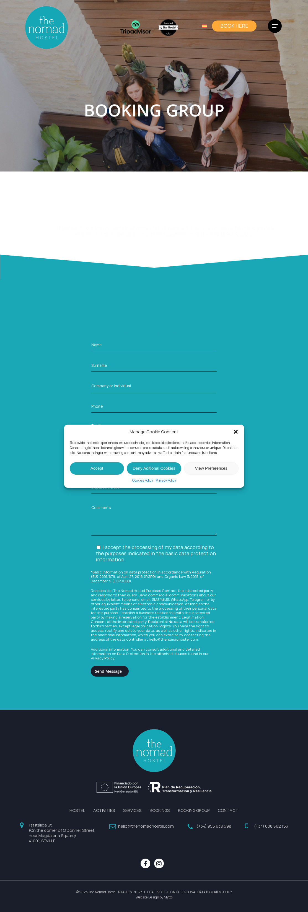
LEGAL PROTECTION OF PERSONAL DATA (176, 892)
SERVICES (132, 810)
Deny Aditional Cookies (154, 468)
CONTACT (228, 810)
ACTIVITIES (104, 810)
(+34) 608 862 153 (271, 826)
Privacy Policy (166, 480)
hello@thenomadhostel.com (173, 639)
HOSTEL (77, 810)
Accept (96, 468)
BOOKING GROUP (193, 810)
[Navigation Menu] (275, 29)
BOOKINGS (160, 810)
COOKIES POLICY (220, 892)
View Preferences (211, 468)
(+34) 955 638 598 (213, 826)
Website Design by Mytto (154, 897)
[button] (236, 432)
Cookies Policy (142, 480)
